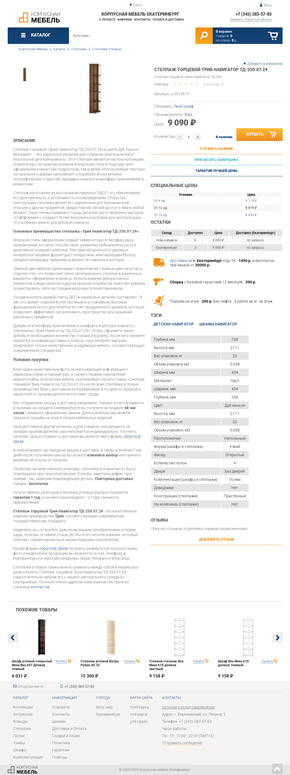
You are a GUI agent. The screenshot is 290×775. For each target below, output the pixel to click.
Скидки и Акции (66, 736)
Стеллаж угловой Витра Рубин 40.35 (99, 663)
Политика (61, 743)
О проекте (107, 19)
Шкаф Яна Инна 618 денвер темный (233, 663)
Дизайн (59, 721)
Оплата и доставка (168, 19)
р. (234, 40)
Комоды (20, 721)
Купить (262, 134)
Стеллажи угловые (106, 49)
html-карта (139, 707)
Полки (18, 736)
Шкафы (20, 750)
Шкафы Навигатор (218, 324)
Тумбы (19, 743)
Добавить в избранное (265, 64)
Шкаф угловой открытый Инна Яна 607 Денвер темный (32, 665)
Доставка (178, 260)
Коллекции (23, 707)
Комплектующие (28, 757)
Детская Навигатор (173, 324)
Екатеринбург (108, 714)
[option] (93, 89)
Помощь (59, 757)
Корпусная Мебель (33, 49)
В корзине (224, 32)
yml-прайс (139, 721)
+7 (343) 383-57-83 (253, 14)
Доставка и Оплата (69, 728)
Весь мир (104, 707)
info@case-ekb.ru (30, 686)
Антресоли (22, 714)
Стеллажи (79, 49)
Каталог (59, 49)
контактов (40, 587)
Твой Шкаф (184, 106)
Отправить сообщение (182, 743)
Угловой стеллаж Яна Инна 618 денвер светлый (166, 665)
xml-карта (138, 714)
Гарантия (60, 750)
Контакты (142, 19)
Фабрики (124, 19)
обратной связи (53, 548)
